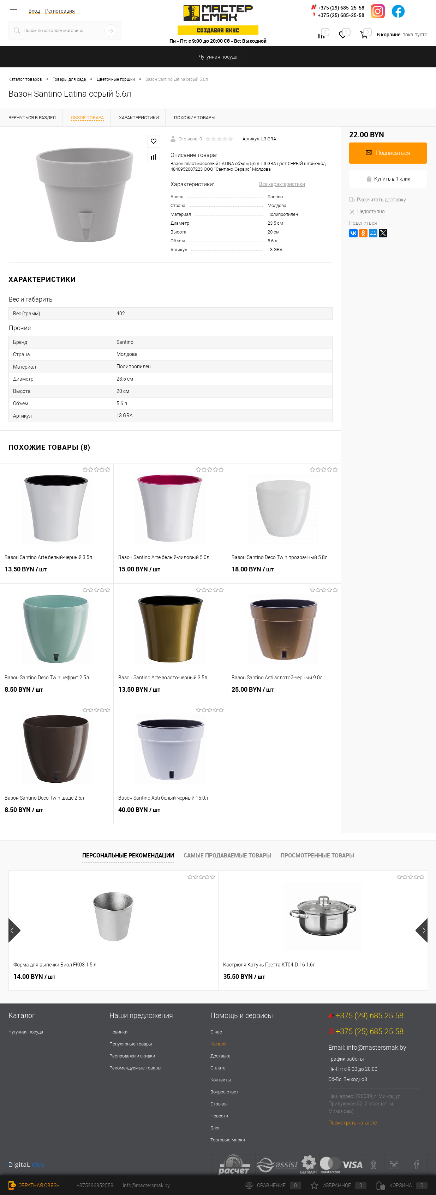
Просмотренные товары (317, 855)
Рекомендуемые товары (135, 1067)
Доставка (220, 1055)
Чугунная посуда (25, 1032)
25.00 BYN (284, 693)
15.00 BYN (170, 573)
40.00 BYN (170, 813)
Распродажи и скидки (132, 1055)
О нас (216, 1032)
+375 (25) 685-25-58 (341, 15)
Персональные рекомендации (128, 855)
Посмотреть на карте (352, 1123)
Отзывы (219, 1103)
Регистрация (60, 11)
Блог (215, 1127)
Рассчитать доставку (377, 199)
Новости (219, 1115)
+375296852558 (95, 1185)
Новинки (118, 1032)
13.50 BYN (57, 573)
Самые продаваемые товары (227, 855)
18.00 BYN (284, 573)
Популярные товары (130, 1044)
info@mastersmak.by (376, 1047)
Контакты (220, 1079)
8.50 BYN (57, 693)
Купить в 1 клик (388, 179)
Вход (34, 11)
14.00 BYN (34, 977)
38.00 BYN (244, 977)
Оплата (218, 1067)
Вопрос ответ (224, 1091)
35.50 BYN (139, 977)
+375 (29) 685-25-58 (341, 7)
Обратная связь (34, 1185)
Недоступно (367, 211)
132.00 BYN (350, 977)
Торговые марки (227, 1139)
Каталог (218, 1044)
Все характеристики (282, 184)
